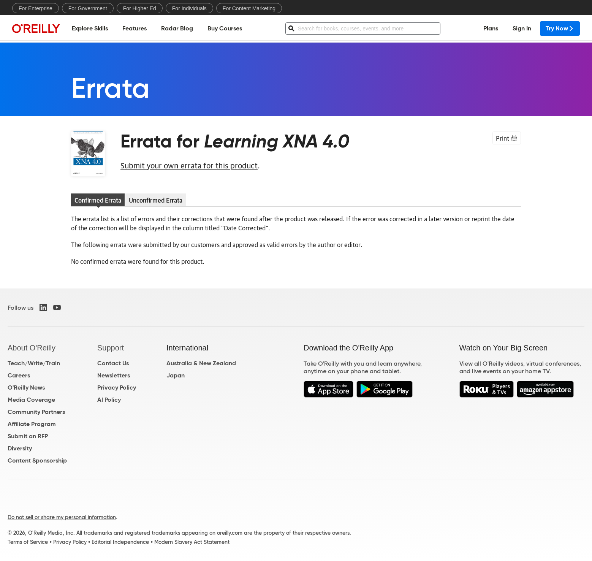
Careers (19, 375)
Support (110, 348)
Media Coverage (31, 400)
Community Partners (36, 412)
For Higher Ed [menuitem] (139, 8)
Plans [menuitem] (490, 29)
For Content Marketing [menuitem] (249, 8)
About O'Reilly (31, 348)
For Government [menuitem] (87, 8)
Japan (175, 375)
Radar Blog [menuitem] (177, 29)
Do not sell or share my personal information (62, 517)
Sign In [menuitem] (522, 29)
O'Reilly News (26, 387)
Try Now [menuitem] (560, 29)
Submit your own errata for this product (189, 165)
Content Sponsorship (37, 460)
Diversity (20, 448)
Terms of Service (28, 542)
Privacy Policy (116, 387)
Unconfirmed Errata (155, 200)
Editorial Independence (120, 542)
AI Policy (109, 400)
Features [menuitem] (134, 29)
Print (507, 138)
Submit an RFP (28, 436)
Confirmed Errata (97, 200)
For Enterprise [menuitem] (35, 8)
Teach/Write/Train (34, 363)
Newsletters (113, 375)
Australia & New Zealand (201, 363)
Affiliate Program (32, 424)
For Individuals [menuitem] (189, 8)
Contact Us (113, 363)
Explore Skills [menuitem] (90, 29)
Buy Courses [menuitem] (224, 29)
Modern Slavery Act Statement (192, 542)
